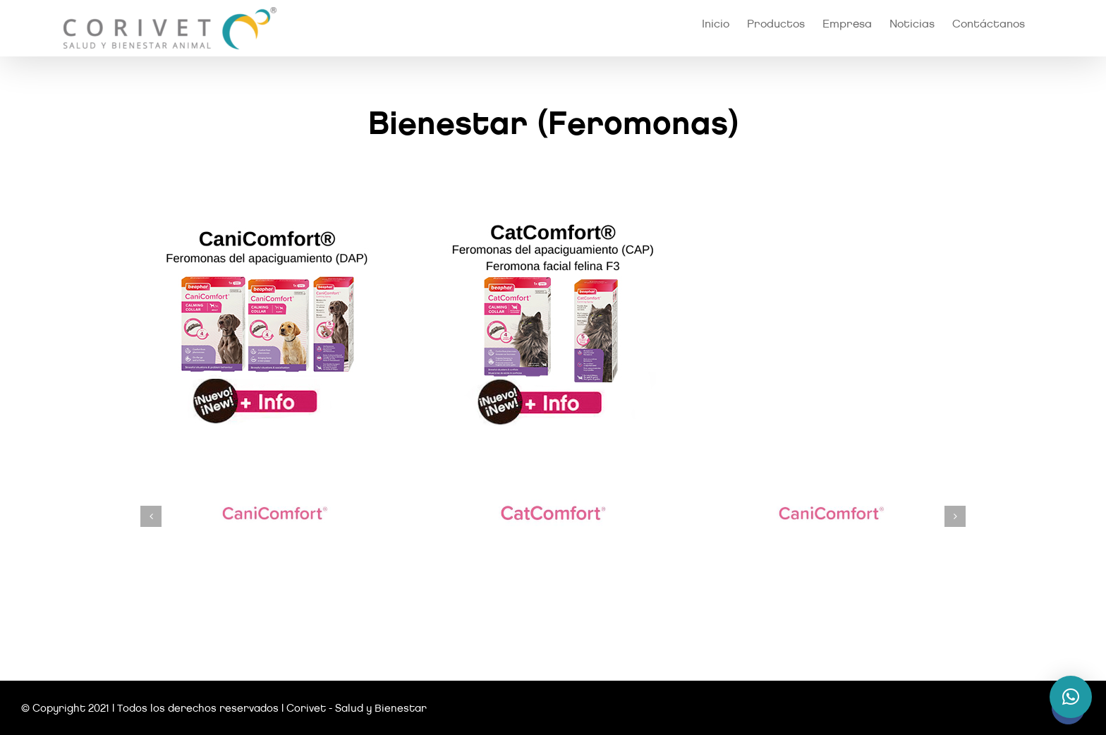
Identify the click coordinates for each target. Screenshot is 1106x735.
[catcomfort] (553, 219)
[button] (151, 516)
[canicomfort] (266, 219)
